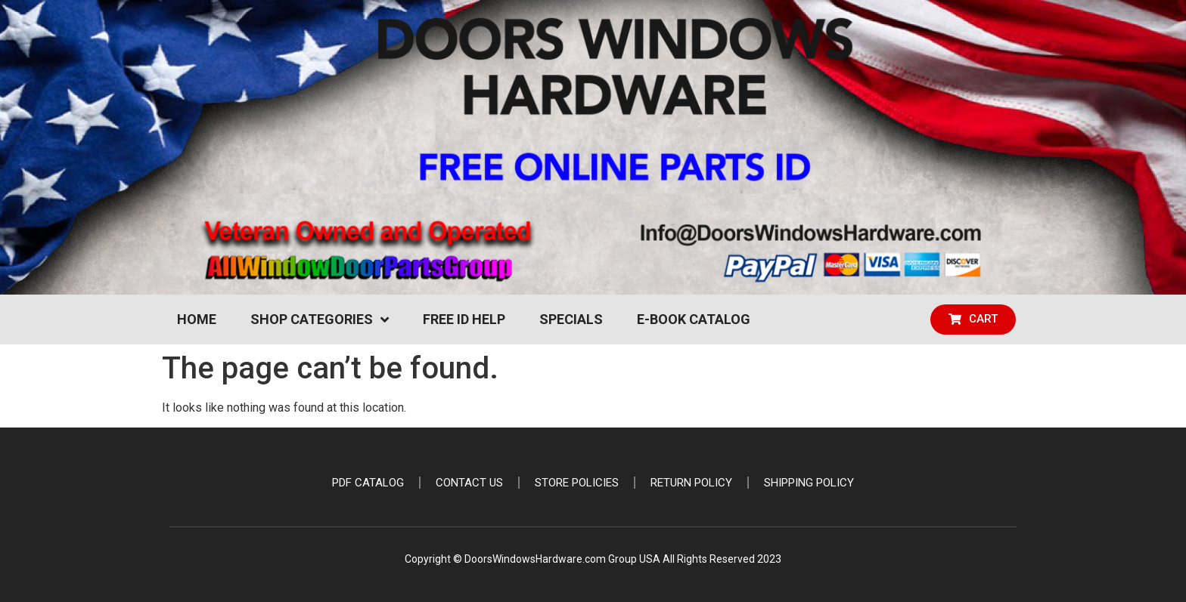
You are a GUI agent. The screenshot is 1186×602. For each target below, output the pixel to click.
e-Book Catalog (693, 319)
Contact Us (469, 482)
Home (196, 319)
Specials (571, 319)
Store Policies (577, 482)
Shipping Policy (809, 482)
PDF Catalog (368, 482)
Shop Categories (319, 319)
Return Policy (691, 482)
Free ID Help (464, 319)
